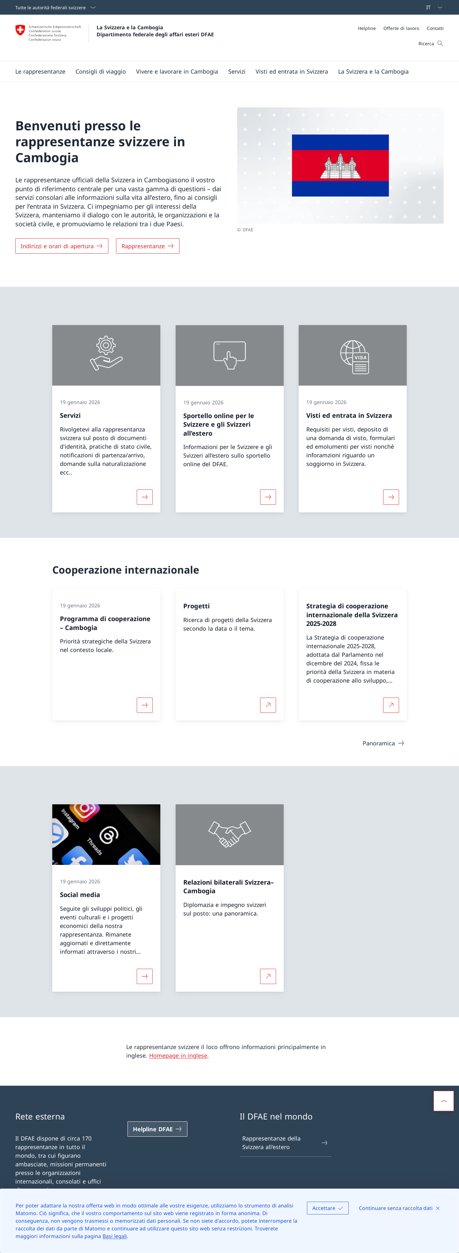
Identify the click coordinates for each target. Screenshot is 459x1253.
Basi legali (115, 1236)
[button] (40, 71)
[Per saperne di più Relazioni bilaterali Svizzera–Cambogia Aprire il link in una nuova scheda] (268, 976)
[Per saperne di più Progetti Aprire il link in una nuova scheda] (268, 705)
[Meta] (401, 28)
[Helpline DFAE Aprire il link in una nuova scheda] (157, 1129)
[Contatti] (435, 28)
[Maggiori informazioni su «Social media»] (145, 976)
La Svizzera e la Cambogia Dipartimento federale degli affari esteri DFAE (155, 31)
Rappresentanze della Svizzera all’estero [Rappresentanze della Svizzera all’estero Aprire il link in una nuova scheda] (285, 1142)
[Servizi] (237, 71)
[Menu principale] (224, 71)
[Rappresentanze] (147, 246)
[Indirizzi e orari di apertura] (61, 246)
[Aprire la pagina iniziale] (114, 38)
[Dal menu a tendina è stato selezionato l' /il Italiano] (432, 7)
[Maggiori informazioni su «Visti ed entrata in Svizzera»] (391, 497)
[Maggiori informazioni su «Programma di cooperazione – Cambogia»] (145, 705)
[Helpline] (367, 28)
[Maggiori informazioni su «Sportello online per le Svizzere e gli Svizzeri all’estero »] (268, 497)
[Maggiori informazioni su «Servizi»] (145, 497)
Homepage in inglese (178, 1055)
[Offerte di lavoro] (401, 28)
